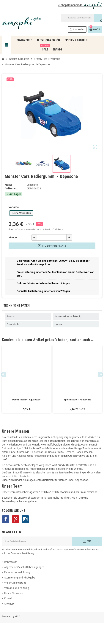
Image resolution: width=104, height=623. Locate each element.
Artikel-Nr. (11, 188)
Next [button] (100, 374)
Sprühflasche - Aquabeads (77, 399)
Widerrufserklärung (15, 582)
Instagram (25, 519)
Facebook (5, 519)
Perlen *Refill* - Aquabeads (26, 399)
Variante (14, 207)
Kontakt (9, 598)
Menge (13, 237)
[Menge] (52, 237)
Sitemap (9, 603)
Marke (8, 184)
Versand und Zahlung (16, 587)
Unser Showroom (14, 593)
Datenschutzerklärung (17, 572)
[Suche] (81, 18)
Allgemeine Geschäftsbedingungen (24, 567)
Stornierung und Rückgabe (19, 577)
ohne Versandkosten (30, 229)
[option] (26, 379)
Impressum (10, 561)
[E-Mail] (37, 541)
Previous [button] (3, 374)
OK (87, 541)
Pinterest (15, 519)
